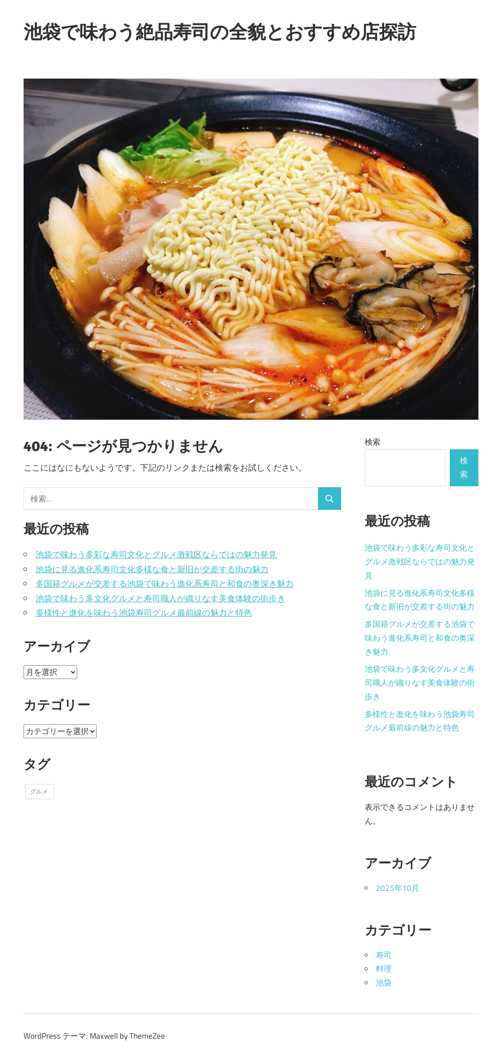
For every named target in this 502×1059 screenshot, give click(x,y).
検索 (372, 442)
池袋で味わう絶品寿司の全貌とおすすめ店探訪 (220, 31)
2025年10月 (397, 888)
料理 (384, 969)
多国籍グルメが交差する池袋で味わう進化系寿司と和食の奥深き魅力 (165, 583)
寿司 (384, 955)
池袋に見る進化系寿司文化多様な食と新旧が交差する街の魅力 (152, 569)
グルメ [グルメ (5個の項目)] (39, 791)
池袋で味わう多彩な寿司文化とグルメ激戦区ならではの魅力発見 (156, 554)
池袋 (384, 983)
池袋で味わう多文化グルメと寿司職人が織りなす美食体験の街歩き (160, 598)
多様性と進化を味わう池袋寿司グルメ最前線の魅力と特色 (144, 612)
